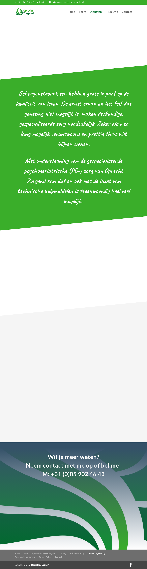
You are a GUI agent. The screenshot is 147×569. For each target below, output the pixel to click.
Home (71, 12)
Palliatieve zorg (77, 553)
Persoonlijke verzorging (25, 557)
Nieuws (113, 12)
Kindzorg (62, 553)
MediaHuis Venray (40, 565)
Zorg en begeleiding (96, 553)
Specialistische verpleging (43, 553)
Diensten (96, 12)
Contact (127, 12)
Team (82, 12)
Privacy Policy (45, 557)
